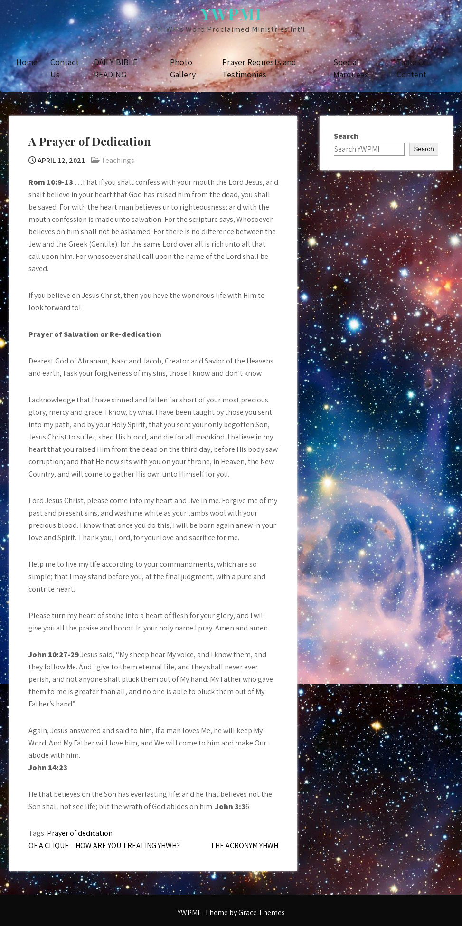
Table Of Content (411, 68)
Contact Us (64, 68)
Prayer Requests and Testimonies (259, 68)
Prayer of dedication (80, 833)
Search (346, 136)
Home (27, 62)
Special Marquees (350, 68)
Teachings (117, 160)
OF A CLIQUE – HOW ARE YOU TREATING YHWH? (104, 845)
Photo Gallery (183, 68)
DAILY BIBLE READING (116, 68)
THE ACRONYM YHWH (244, 845)
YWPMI (231, 13)
